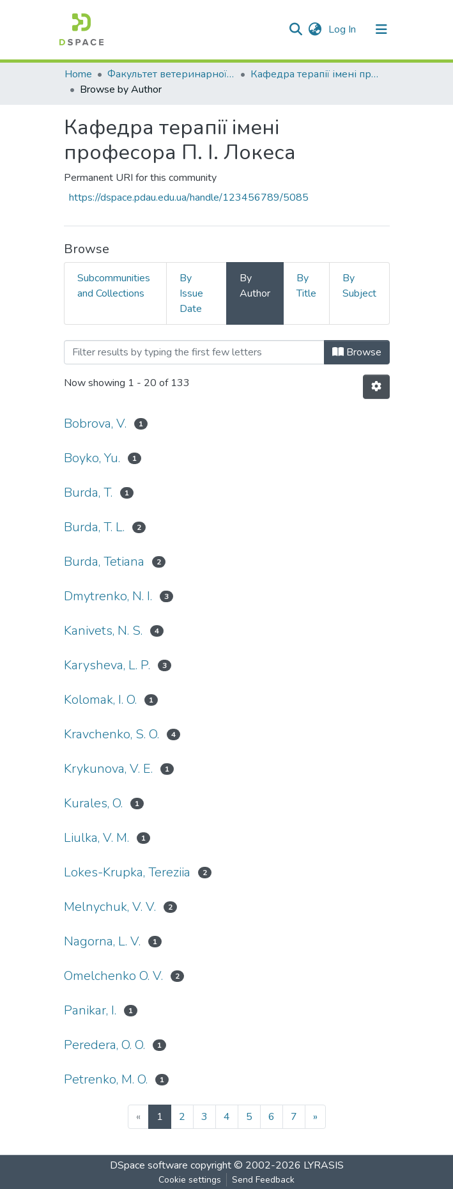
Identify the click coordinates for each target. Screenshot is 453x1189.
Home (78, 74)
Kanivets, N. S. (103, 630)
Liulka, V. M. (96, 837)
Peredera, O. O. (104, 1044)
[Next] (315, 1117)
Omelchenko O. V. (113, 975)
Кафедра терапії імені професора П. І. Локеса (314, 74)
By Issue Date (191, 293)
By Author (255, 285)
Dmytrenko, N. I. (108, 596)
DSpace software (149, 1165)
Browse (356, 352)
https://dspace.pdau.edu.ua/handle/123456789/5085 (189, 197)
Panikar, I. (90, 1010)
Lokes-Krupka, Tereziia (127, 872)
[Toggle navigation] (381, 29)
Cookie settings (189, 1180)
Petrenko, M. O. (106, 1079)
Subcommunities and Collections (113, 285)
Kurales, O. (93, 803)
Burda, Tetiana (104, 561)
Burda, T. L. (94, 527)
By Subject (359, 285)
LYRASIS (323, 1165)
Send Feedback (263, 1180)
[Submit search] (296, 29)
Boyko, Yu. (92, 458)
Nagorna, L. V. (102, 941)
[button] (315, 29)
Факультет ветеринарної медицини (171, 74)
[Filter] (194, 352)
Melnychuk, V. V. (110, 906)
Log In (343, 29)
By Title (306, 285)
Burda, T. (88, 492)
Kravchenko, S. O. (111, 734)
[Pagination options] (376, 387)
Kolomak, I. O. (100, 699)
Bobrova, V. (95, 423)
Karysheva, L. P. (107, 665)
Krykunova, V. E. (108, 768)
